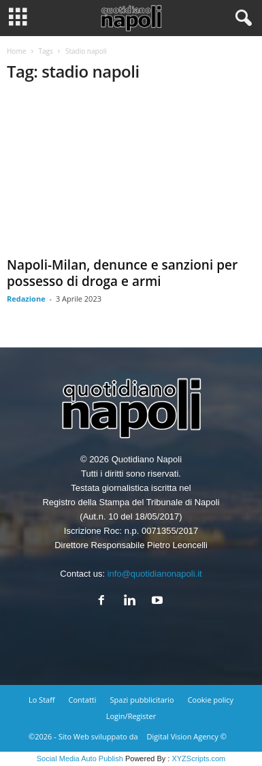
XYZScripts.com (198, 758)
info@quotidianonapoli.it (155, 574)
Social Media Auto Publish (80, 758)
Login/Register (131, 716)
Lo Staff (42, 700)
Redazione (26, 298)
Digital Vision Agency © (187, 736)
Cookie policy (210, 700)
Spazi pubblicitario (142, 700)
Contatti (83, 700)
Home (16, 51)
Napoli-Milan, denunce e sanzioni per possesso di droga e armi (122, 273)
